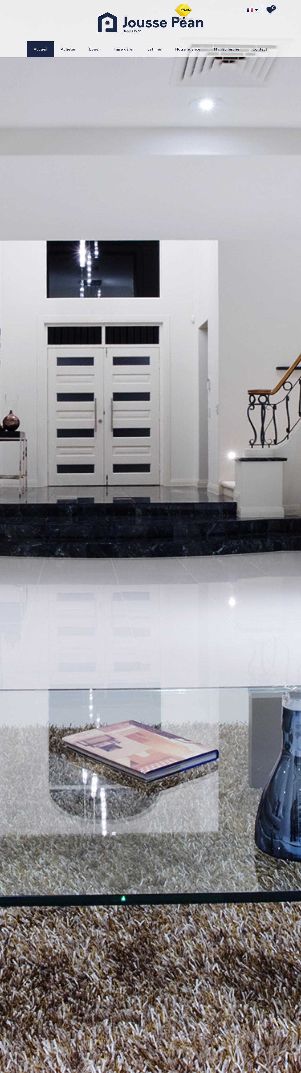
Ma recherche (226, 49)
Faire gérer (124, 49)
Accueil (40, 49)
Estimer (154, 49)
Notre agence (187, 49)
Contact (260, 49)
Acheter (68, 49)
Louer (94, 49)
